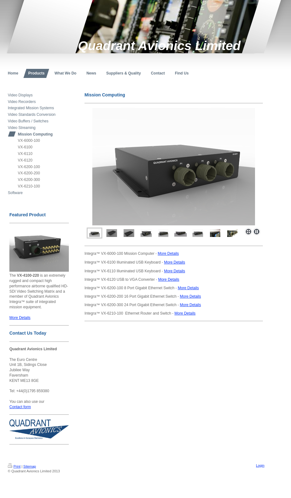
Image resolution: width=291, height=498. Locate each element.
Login (260, 465)
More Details (19, 318)
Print (14, 466)
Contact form (20, 407)
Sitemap (29, 466)
